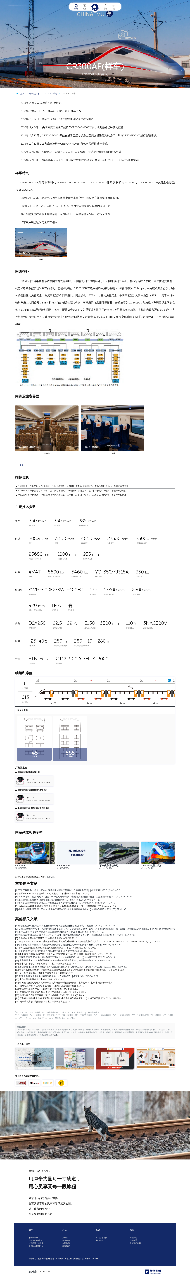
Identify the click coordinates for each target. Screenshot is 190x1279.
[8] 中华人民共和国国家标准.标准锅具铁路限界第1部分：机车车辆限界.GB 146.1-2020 (55, 948)
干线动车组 (33, 1238)
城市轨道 (66, 1246)
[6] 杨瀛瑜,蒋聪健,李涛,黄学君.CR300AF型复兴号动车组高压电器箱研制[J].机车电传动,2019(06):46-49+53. (65, 906)
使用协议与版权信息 (46, 1259)
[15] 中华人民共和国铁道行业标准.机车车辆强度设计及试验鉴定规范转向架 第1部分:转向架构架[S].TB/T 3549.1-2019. (70, 970)
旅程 (105, 7)
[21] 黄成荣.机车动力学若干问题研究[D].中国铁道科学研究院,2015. (46, 989)
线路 (85, 7)
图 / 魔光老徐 (182, 85)
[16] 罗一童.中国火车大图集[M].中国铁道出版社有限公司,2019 (44, 973)
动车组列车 (32, 93)
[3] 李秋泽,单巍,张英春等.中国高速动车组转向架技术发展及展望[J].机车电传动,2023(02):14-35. (59, 932)
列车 (31, 1230)
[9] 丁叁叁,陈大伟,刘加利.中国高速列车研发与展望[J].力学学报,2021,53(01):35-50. (54, 951)
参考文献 (68, 1259)
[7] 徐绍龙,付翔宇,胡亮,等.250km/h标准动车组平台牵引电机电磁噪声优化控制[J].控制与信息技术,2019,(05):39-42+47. (70, 909)
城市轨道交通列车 (36, 1243)
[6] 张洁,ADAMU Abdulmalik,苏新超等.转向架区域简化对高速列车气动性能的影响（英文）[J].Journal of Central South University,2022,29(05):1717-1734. (88, 941)
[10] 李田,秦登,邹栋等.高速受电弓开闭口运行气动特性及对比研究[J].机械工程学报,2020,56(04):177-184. (64, 954)
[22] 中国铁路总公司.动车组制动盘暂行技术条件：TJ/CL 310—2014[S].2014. (50, 992)
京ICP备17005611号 (90, 1259)
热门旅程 (99, 1240)
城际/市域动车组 (35, 1240)
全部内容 (133, 1238)
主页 (20, 93)
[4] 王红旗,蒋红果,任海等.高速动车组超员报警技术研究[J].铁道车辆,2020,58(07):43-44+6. (57, 900)
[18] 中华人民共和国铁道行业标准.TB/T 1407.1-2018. (40, 979)
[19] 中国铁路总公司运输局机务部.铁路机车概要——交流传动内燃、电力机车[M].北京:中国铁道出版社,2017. (65, 982)
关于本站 (54, 1035)
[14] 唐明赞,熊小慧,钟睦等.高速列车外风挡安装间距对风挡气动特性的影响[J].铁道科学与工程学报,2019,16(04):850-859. (71, 967)
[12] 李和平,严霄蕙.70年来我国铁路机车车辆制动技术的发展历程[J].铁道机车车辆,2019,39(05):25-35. (62, 960)
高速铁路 (66, 1240)
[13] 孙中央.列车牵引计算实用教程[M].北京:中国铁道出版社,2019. (45, 963)
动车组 (76, 7)
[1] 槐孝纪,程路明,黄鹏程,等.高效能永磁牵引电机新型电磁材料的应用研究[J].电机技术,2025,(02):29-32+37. (65, 925)
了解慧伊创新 (135, 1243)
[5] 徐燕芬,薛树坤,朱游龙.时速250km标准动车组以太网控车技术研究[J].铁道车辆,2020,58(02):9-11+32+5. (65, 903)
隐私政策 (59, 1259)
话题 (114, 7)
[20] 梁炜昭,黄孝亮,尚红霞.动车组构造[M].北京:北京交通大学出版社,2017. (49, 985)
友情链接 (76, 1259)
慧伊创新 (33, 1271)
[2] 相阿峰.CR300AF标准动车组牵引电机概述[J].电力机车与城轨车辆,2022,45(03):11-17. (56, 893)
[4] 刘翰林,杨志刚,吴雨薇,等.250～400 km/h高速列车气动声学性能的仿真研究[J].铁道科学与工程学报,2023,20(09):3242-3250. (75, 935)
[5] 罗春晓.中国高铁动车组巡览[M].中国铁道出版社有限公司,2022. (46, 938)
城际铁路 (66, 1243)
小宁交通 (133, 1240)
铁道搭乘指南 (101, 1238)
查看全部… (51, 877)
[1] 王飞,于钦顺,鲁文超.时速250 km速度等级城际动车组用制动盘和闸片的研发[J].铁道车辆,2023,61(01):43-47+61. (68, 890)
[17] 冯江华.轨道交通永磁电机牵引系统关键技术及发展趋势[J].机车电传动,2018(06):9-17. (56, 976)
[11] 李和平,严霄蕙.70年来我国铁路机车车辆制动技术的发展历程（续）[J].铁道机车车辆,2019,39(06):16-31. (65, 957)
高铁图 (65, 1238)
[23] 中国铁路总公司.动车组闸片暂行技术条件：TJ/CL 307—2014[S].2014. (49, 995)
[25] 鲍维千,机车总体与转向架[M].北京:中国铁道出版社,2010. (43, 1001)
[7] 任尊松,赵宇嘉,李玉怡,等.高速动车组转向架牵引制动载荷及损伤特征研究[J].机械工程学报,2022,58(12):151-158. (68, 944)
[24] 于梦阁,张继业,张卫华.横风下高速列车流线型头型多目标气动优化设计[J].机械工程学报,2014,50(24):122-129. (68, 998)
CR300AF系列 (48, 93)
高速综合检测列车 (36, 1246)
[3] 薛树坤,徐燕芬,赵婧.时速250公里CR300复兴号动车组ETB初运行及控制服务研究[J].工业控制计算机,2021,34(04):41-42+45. (74, 896)
